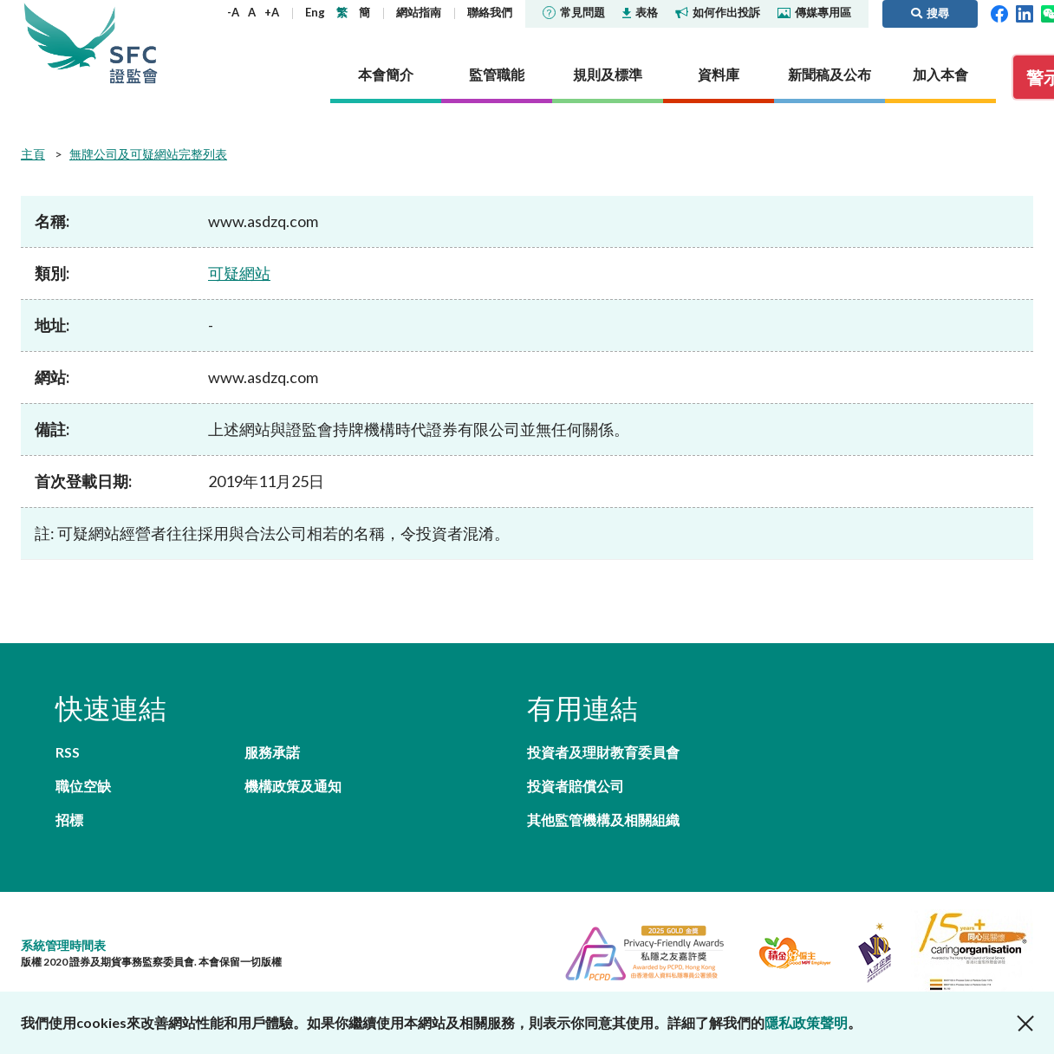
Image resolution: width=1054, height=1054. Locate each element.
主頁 (33, 153)
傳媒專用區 (814, 12)
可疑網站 (239, 273)
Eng (315, 12)
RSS (67, 752)
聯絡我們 (489, 12)
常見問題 (574, 12)
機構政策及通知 (293, 785)
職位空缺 (83, 785)
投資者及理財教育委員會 (603, 752)
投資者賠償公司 (575, 785)
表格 (640, 12)
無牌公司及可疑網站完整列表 (148, 153)
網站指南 (418, 12)
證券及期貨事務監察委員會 (133, 43)
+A (271, 12)
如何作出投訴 (717, 12)
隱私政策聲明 (806, 1022)
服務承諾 (272, 752)
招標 (69, 819)
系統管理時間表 (63, 945)
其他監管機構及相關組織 (603, 819)
